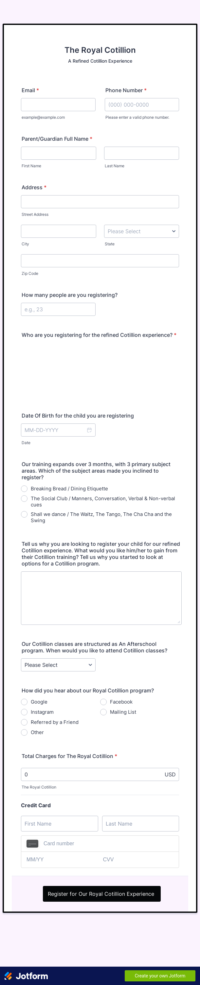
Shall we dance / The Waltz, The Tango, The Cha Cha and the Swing (101, 517)
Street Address (35, 214)
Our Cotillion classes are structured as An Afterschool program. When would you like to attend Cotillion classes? (94, 647)
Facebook (121, 702)
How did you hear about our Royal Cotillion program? (88, 690)
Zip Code (30, 273)
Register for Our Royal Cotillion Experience (102, 894)
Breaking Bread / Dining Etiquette (69, 488)
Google (39, 702)
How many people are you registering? (70, 295)
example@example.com (43, 117)
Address (34, 187)
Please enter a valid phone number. (137, 117)
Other (37, 732)
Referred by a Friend (55, 722)
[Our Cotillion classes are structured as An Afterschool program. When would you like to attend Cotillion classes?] (58, 664)
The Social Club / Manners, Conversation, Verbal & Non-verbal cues (103, 501)
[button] (89, 430)
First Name (31, 165)
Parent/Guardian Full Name (57, 138)
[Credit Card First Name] (59, 823)
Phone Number (126, 90)
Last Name (114, 165)
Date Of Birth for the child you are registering (78, 415)
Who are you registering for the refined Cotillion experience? (99, 335)
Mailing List (123, 712)
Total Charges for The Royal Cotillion (69, 756)
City (25, 243)
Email (30, 90)
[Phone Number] (142, 104)
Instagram (42, 712)
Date (26, 442)
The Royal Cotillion (39, 787)
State (110, 243)
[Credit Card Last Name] (140, 823)
